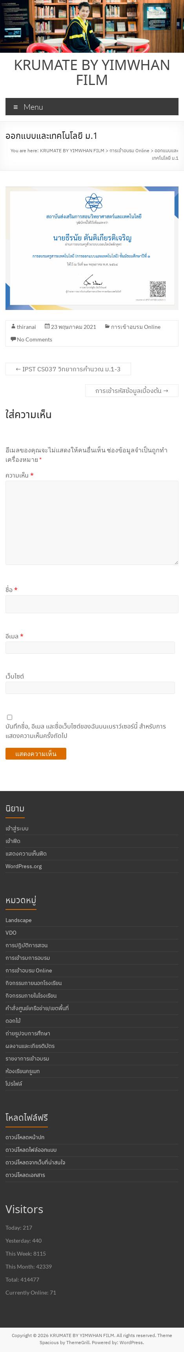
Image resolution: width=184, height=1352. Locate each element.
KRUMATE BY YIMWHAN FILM (92, 73)
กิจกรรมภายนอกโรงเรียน (33, 983)
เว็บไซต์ (14, 676)
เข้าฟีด (12, 841)
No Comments (34, 339)
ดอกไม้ (12, 1020)
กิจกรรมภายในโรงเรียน (30, 995)
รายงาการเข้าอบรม (27, 1058)
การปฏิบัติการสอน (26, 945)
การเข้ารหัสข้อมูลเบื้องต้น (131, 391)
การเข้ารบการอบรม (27, 957)
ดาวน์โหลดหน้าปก (24, 1138)
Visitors (24, 1210)
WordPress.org (23, 866)
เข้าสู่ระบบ (17, 828)
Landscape (18, 920)
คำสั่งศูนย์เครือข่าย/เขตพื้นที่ (37, 1008)
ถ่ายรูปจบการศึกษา (27, 1033)
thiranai (26, 326)
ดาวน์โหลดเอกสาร (25, 1175)
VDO (10, 932)
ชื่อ (11, 590)
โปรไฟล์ (13, 1083)
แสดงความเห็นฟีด (26, 853)
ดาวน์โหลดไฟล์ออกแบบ (30, 1150)
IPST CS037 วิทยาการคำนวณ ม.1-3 (68, 369)
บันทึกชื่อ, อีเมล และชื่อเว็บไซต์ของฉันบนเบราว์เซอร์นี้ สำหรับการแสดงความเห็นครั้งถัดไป (85, 731)
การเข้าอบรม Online (135, 326)
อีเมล (14, 636)
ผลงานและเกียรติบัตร (30, 1046)
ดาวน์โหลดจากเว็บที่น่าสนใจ (35, 1163)
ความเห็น (19, 475)
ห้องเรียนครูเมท (22, 1071)
